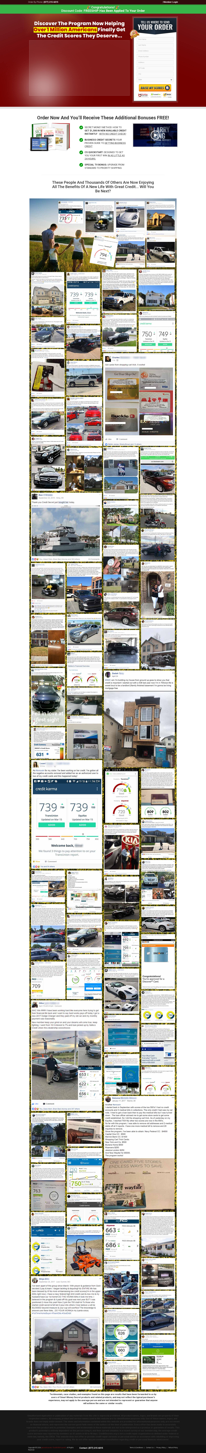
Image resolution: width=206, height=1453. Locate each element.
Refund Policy (173, 1448)
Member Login (170, 2)
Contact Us (150, 1448)
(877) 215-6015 (50, 2)
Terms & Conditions (136, 1448)
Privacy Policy (161, 1448)
